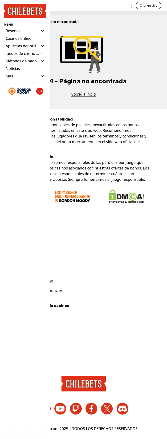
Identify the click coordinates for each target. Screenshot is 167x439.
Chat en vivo (148, 5)
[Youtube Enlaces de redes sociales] (60, 409)
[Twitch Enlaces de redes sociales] (76, 409)
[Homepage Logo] (25, 11)
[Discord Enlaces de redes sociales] (122, 409)
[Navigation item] (13, 68)
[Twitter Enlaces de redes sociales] (107, 409)
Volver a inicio (83, 94)
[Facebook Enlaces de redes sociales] (91, 409)
